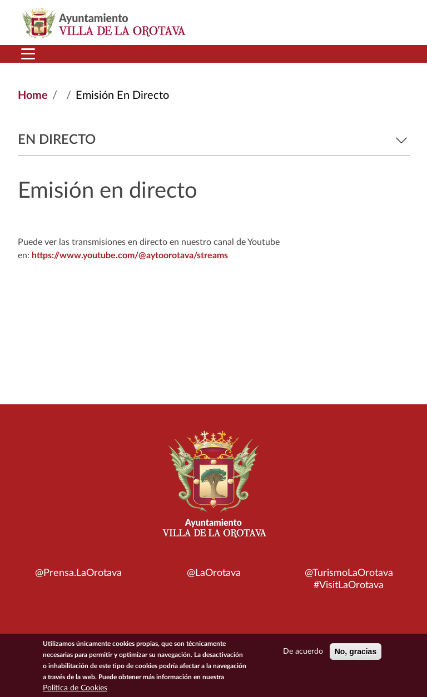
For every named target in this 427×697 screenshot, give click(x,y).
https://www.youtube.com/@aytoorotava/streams (130, 255)
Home (33, 95)
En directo (214, 140)
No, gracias (355, 652)
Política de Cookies (75, 689)
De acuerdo (303, 652)
